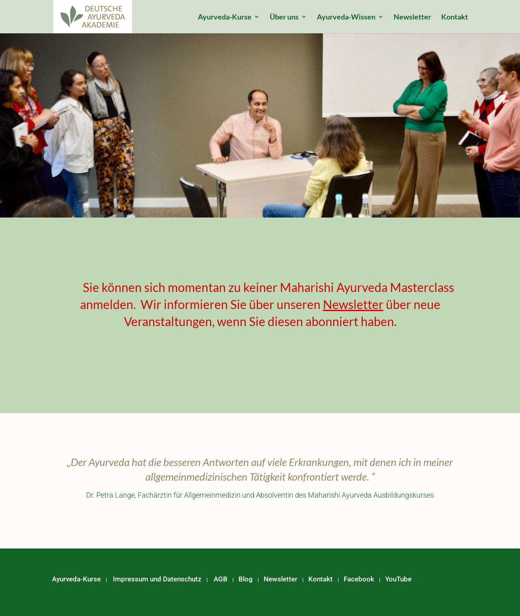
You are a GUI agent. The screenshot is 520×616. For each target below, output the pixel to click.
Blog (245, 579)
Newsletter (412, 17)
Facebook (359, 579)
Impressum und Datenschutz (157, 579)
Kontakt (454, 17)
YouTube (398, 579)
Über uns (284, 17)
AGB (221, 579)
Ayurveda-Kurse (224, 17)
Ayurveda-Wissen (346, 17)
